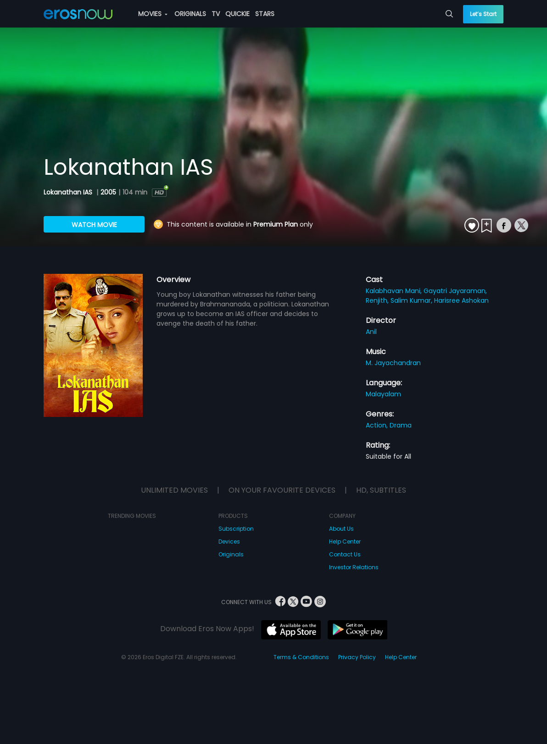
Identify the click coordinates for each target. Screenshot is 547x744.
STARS (264, 13)
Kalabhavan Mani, (395, 290)
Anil (371, 331)
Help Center (345, 541)
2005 (108, 192)
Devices (229, 541)
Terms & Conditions (301, 657)
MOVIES (152, 13)
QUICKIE (237, 13)
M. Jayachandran (393, 362)
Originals (231, 554)
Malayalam (383, 394)
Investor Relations (354, 567)
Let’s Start (483, 14)
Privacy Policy (357, 657)
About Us (341, 529)
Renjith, (378, 300)
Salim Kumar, (412, 300)
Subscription (236, 529)
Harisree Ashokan (461, 300)
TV (216, 13)
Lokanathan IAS (69, 192)
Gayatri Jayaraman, (455, 290)
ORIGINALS (190, 13)
